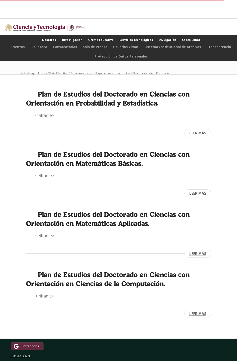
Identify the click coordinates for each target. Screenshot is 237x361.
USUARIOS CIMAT (20, 356)
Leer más (197, 133)
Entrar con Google (28, 346)
